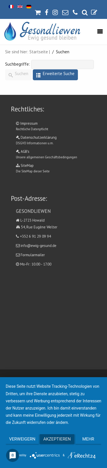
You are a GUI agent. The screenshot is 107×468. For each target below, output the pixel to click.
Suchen (19, 75)
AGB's (53, 151)
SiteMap (53, 161)
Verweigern (22, 439)
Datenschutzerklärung (53, 140)
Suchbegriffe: (17, 64)
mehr (88, 439)
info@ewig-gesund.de (42, 241)
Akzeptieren (57, 439)
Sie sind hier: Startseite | (27, 51)
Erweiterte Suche (55, 75)
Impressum (53, 130)
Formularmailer (38, 248)
